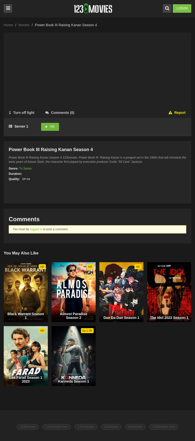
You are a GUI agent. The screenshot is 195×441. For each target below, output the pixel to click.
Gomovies (135, 427)
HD (52, 126)
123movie (111, 427)
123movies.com (163, 427)
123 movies (86, 427)
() (59, 113)
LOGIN (182, 8)
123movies (28, 427)
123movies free (57, 427)
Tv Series (25, 168)
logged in (36, 229)
